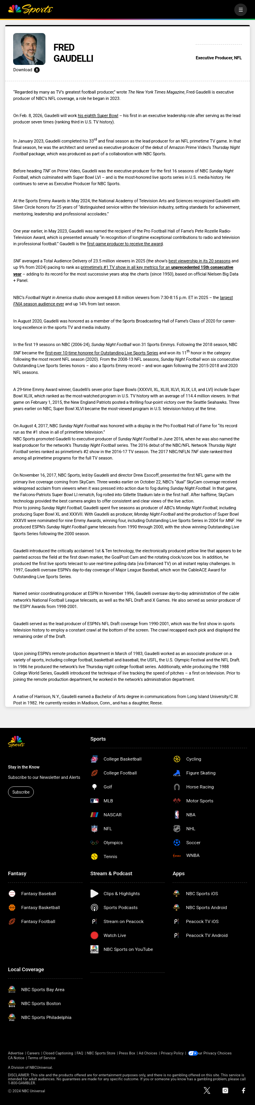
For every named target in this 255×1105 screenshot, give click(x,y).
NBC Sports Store (101, 1053)
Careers (33, 1053)
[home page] (30, 10)
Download (26, 70)
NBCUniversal (40, 1067)
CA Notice (16, 1058)
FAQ (79, 1053)
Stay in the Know (23, 767)
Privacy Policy (172, 1053)
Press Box (127, 1053)
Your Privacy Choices (216, 1053)
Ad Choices (148, 1053)
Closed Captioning (58, 1053)
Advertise (16, 1053)
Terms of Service (41, 1058)
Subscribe (20, 792)
